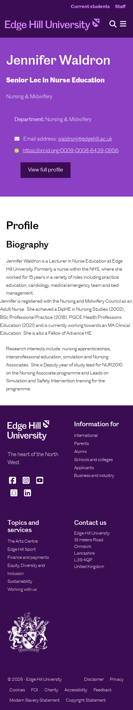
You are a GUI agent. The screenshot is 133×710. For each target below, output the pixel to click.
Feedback (103, 689)
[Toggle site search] (113, 24)
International (86, 435)
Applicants (84, 467)
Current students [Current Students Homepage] (90, 6)
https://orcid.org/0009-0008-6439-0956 (66, 150)
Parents (81, 443)
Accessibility (75, 689)
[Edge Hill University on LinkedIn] (27, 496)
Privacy (117, 679)
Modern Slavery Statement (34, 700)
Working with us (22, 589)
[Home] (52, 26)
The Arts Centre (22, 541)
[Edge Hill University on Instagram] (26, 484)
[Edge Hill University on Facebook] (13, 484)
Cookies (17, 689)
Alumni (80, 451)
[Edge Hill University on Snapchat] (13, 496)
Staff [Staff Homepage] (120, 6)
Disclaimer (94, 679)
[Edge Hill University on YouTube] (40, 484)
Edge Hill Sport (21, 549)
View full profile (45, 170)
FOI (34, 689)
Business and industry (94, 475)
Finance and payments (28, 557)
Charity (51, 689)
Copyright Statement (86, 700)
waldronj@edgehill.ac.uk (85, 139)
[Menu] (123, 24)
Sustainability (19, 581)
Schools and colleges (93, 459)
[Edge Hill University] (28, 439)
